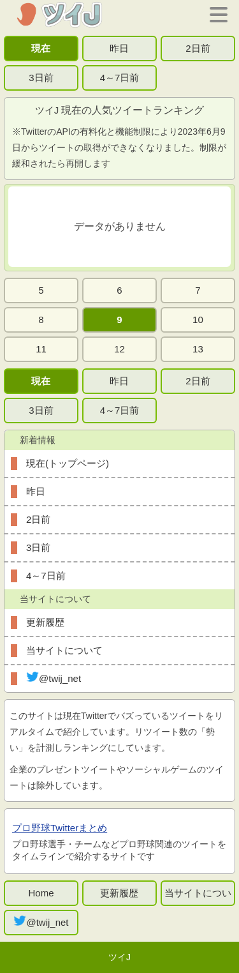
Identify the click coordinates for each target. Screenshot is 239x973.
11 (41, 348)
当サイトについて (64, 650)
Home (41, 892)
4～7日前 (120, 77)
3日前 (41, 77)
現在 (40, 48)
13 (197, 348)
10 (197, 319)
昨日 (119, 48)
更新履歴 (45, 622)
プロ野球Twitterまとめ (59, 827)
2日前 (197, 48)
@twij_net (53, 678)
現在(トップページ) (67, 463)
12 (119, 348)
